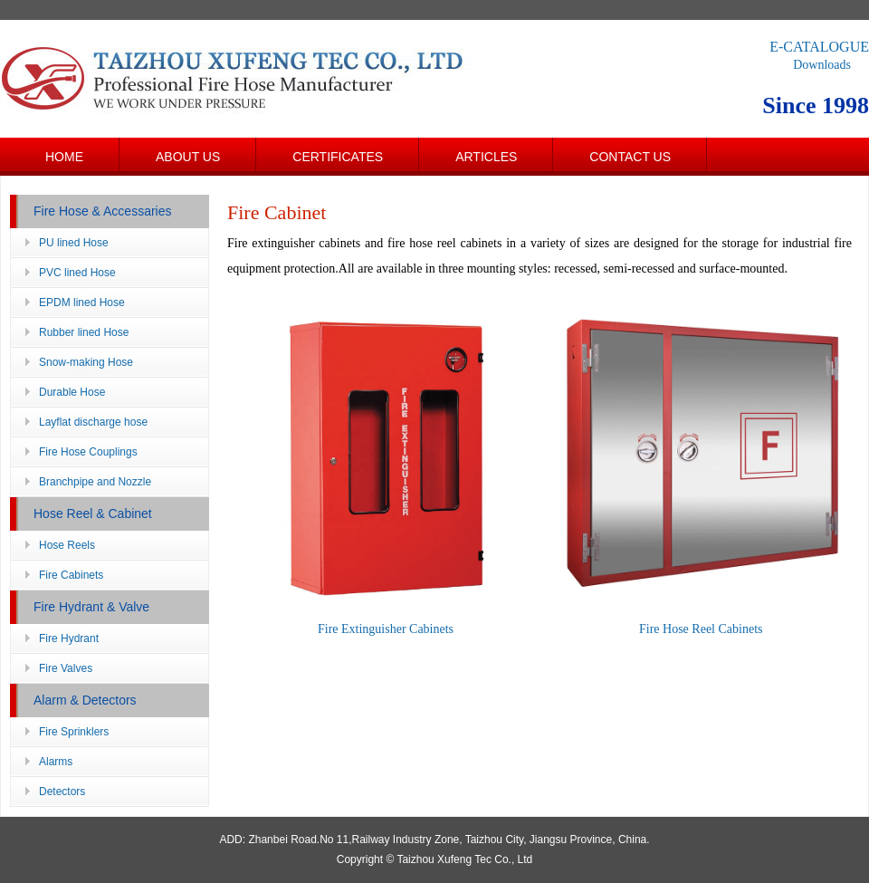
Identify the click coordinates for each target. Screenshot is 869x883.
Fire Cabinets (71, 575)
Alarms (55, 761)
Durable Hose (72, 392)
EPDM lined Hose (82, 302)
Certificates (337, 156)
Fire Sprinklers (74, 731)
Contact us (630, 156)
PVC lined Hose (77, 272)
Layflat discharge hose (93, 422)
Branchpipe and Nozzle (95, 481)
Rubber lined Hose (84, 332)
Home (64, 156)
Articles (486, 156)
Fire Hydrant (69, 638)
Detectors (62, 791)
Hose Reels (67, 545)
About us (188, 156)
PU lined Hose (74, 242)
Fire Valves (65, 668)
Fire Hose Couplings (88, 452)
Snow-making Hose (86, 362)
